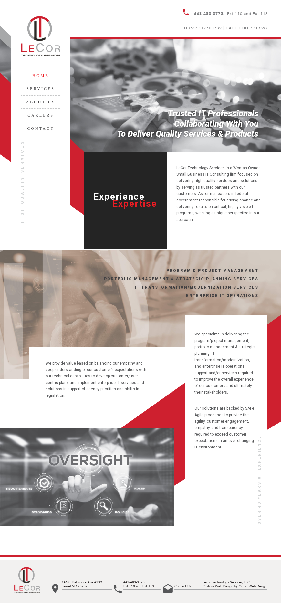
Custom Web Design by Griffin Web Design (235, 586)
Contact (40, 128)
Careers (40, 115)
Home (40, 75)
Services (40, 89)
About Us (40, 102)
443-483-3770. (209, 13)
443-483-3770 (134, 582)
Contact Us (182, 586)
